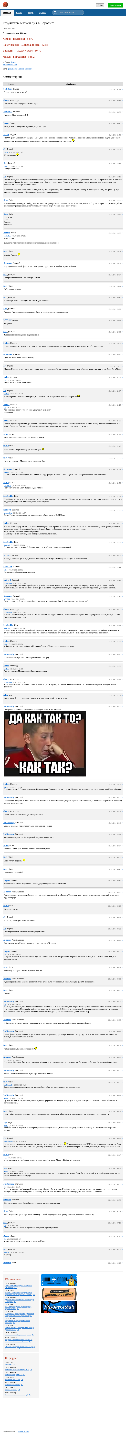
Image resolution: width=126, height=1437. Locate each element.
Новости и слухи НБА (13, 1375)
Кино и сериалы (11, 1390)
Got (5, 163)
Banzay (6, 233)
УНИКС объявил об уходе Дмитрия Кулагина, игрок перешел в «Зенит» (18, 1294)
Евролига (28, 69)
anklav (6, 134)
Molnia (6, 343)
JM (4, 149)
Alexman (7, 892)
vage (5, 1122)
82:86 (45, 44)
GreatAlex (7, 263)
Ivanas (6, 123)
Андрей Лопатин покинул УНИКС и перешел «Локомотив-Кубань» (18, 1341)
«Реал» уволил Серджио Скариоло (18, 1335)
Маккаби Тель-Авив (12, 1380)
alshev (6, 100)
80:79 (38, 50)
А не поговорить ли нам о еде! (16, 1395)
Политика (8, 1364)
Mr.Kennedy (9, 654)
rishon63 (7, 1263)
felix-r (13, 62)
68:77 (30, 38)
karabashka (8, 496)
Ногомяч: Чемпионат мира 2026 (17, 1369)
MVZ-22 (7, 320)
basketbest (7, 89)
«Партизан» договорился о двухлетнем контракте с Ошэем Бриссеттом (19, 1315)
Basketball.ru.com (10, 65)
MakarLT (7, 112)
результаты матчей (16, 69)
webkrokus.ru (23, 1431)
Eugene (6, 880)
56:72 (31, 56)
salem (5, 695)
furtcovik (7, 510)
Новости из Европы (12, 1385)
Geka (5, 200)
